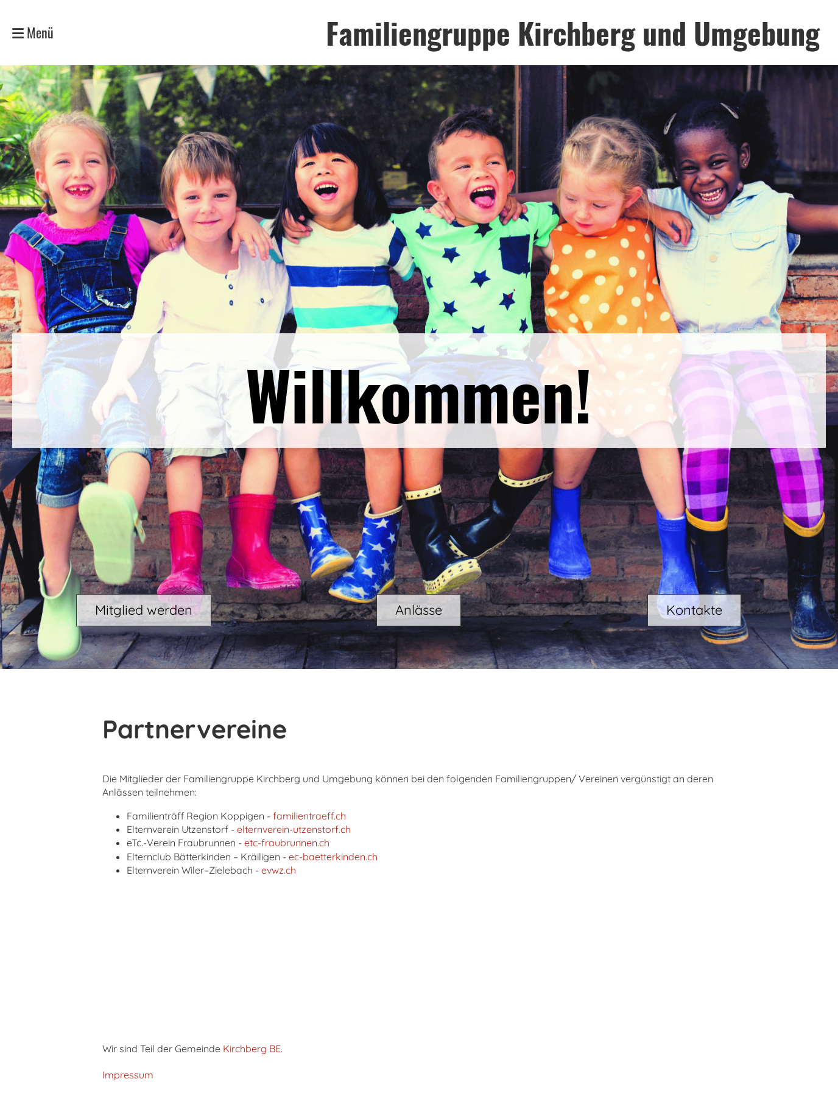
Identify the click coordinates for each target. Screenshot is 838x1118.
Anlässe (418, 609)
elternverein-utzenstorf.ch (294, 829)
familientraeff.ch (309, 816)
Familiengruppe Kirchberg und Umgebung (573, 32)
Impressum (127, 1075)
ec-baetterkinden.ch (333, 857)
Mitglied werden (143, 609)
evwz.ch (278, 870)
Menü (33, 32)
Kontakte (694, 609)
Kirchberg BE (252, 1048)
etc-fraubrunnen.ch (286, 843)
